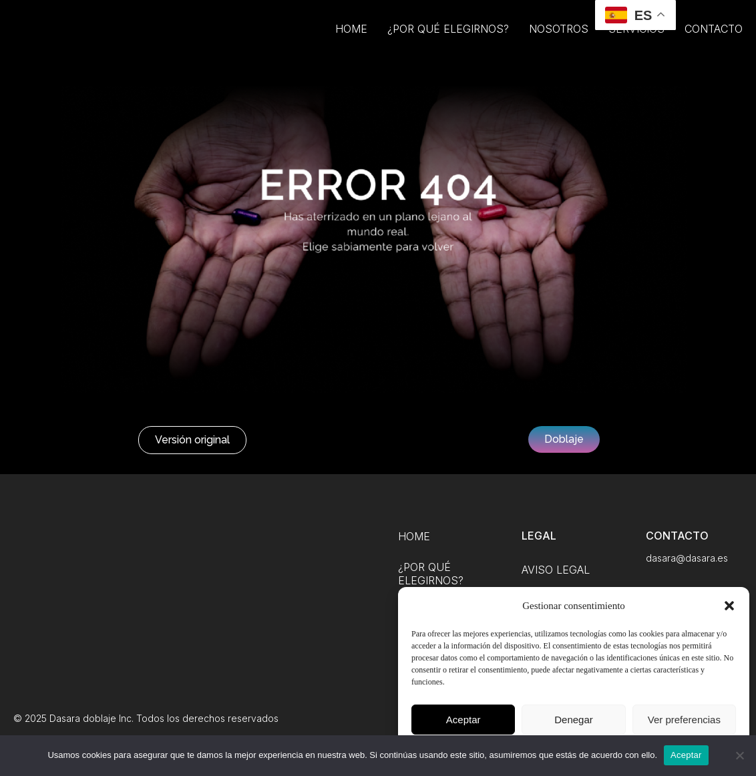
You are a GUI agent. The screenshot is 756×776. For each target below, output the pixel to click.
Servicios (636, 41)
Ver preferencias (684, 719)
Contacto (714, 41)
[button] (729, 605)
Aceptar (463, 719)
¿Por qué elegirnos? (448, 41)
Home (351, 41)
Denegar (573, 719)
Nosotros (558, 41)
